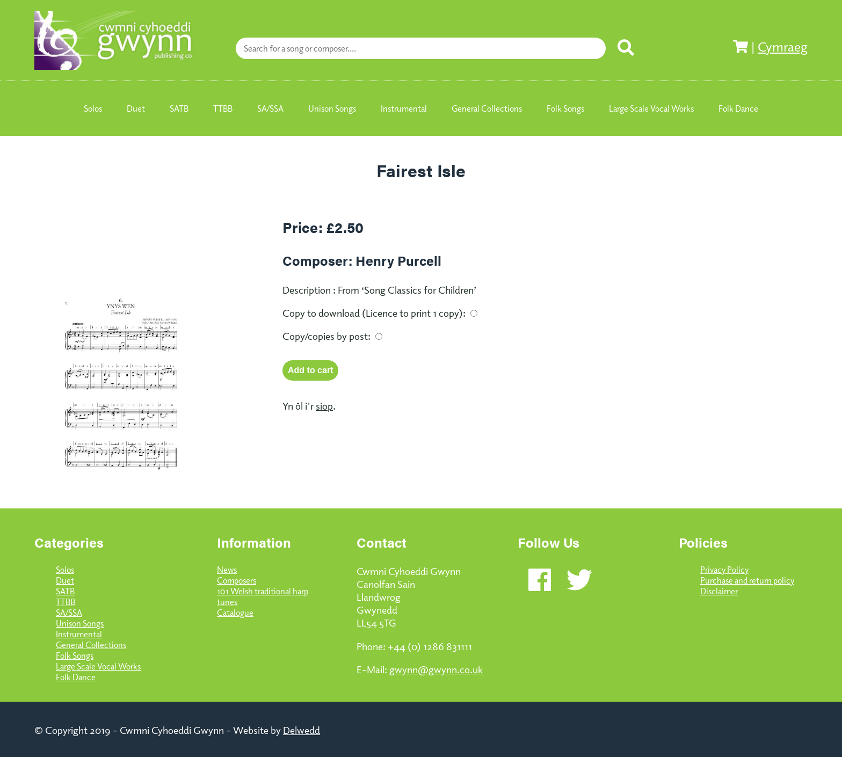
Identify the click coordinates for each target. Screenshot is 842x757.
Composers (236, 580)
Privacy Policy (724, 569)
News (227, 569)
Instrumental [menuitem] (404, 108)
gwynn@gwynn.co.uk (436, 669)
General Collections (91, 644)
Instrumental (79, 634)
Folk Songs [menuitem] (565, 108)
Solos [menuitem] (93, 108)
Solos (65, 569)
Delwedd (301, 729)
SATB (65, 591)
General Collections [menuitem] (487, 108)
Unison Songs (80, 623)
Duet (65, 580)
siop (324, 405)
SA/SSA (69, 612)
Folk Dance (76, 677)
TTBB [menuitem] (223, 108)
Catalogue (235, 612)
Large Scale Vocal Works (98, 666)
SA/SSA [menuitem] (270, 108)
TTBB (65, 601)
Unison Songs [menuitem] (332, 108)
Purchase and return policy (747, 580)
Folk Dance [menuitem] (738, 108)
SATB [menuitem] (179, 108)
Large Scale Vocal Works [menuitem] (651, 108)
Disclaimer (719, 591)
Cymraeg (783, 46)
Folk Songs (74, 655)
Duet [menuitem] (136, 108)
